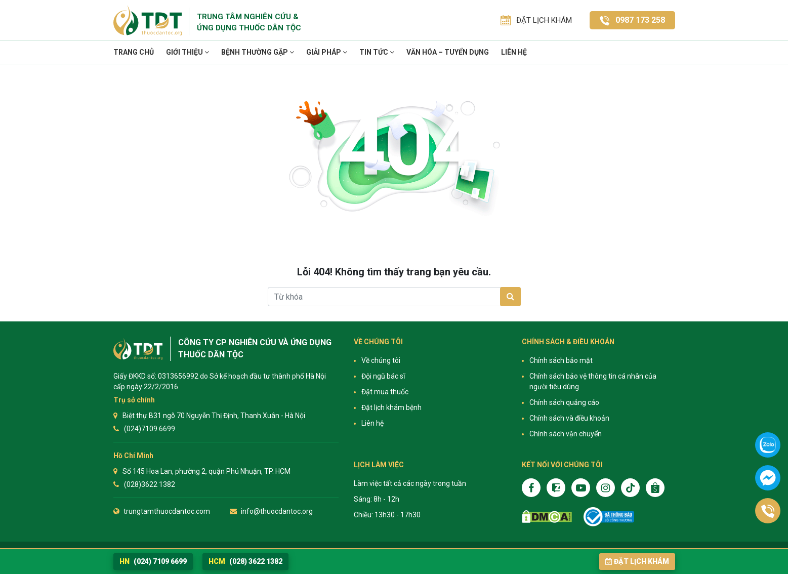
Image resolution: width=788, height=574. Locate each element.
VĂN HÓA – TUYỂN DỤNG (447, 52)
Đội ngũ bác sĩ (383, 376)
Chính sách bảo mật (561, 360)
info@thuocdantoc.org (277, 511)
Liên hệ (514, 52)
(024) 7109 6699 (153, 561)
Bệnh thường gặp (257, 52)
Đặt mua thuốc (384, 392)
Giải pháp (326, 52)
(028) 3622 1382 (245, 561)
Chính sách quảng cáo (564, 402)
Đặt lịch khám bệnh (391, 407)
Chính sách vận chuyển (565, 434)
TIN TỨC (376, 52)
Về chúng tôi (380, 360)
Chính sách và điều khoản (569, 418)
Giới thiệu (187, 52)
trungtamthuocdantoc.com (166, 511)
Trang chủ (133, 52)
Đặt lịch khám (637, 561)
